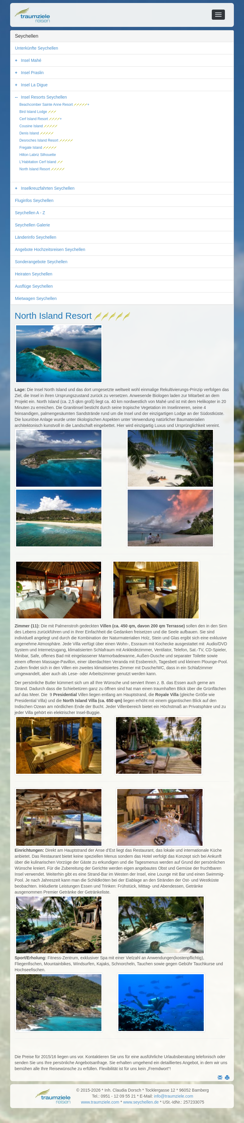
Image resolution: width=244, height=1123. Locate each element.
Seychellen (26, 36)
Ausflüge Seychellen (34, 286)
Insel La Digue (34, 84)
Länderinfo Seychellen (35, 237)
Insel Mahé (31, 60)
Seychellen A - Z (30, 212)
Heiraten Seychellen (33, 274)
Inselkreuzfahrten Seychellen (48, 188)
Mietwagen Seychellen (36, 298)
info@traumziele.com (173, 1096)
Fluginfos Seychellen (34, 200)
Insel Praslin (32, 72)
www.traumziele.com (100, 1102)
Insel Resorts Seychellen (44, 97)
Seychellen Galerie (32, 225)
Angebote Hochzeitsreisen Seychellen (50, 249)
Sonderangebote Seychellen (41, 261)
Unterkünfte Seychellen (36, 48)
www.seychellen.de (141, 1102)
